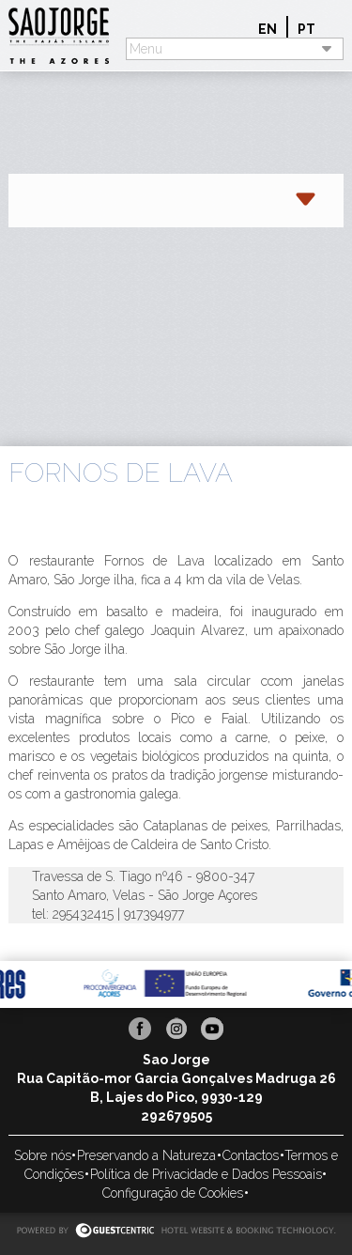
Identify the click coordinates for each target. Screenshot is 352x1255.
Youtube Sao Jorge (212, 1028)
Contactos (250, 1155)
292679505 (176, 1115)
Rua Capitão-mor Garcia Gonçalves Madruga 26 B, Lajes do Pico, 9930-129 (176, 1088)
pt (306, 29)
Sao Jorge (67, 35)
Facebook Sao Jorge (140, 1028)
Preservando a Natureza (146, 1155)
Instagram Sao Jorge (176, 1028)
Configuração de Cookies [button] (172, 1193)
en (267, 29)
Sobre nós (42, 1155)
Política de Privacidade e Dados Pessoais (206, 1174)
